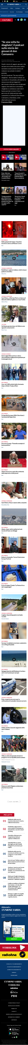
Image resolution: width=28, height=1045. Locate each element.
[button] (15, 20)
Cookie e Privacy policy (14, 1002)
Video (11, 8)
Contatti (14, 1011)
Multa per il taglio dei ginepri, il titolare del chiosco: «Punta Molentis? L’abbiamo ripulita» (16, 877)
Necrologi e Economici (14, 1005)
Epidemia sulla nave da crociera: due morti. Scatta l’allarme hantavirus (16, 821)
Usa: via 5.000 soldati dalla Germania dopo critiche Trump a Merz (12, 385)
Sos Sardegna (19, 12)
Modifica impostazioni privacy (14, 1014)
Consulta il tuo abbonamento (14, 964)
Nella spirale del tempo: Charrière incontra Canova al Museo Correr (11, 242)
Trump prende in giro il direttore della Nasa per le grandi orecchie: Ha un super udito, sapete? (7, 200)
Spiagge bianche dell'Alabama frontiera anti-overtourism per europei (13, 672)
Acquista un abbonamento (14, 966)
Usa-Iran (12, 12)
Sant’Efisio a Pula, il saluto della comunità (14, 502)
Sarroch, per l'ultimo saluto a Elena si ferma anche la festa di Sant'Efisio (16, 861)
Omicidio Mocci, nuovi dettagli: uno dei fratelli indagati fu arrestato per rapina (15, 845)
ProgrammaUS (4, 8)
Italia (23, 8)
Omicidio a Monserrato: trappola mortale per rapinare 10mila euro (15, 837)
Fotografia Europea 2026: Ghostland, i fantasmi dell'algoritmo (12, 416)
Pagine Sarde (14, 975)
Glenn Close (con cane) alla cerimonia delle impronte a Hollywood (12, 472)
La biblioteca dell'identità (14, 969)
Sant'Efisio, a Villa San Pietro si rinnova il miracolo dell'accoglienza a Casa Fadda (13, 298)
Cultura (6, 20)
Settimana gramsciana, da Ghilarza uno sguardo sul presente (13, 327)
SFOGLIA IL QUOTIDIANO (8, 15)
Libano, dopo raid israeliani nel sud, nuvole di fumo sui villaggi (11, 530)
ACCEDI (24, 1)
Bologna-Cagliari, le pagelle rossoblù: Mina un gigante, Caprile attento (16, 895)
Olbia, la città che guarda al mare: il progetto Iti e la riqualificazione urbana (13, 756)
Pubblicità (14, 1008)
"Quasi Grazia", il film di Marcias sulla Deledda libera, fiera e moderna (20, 175)
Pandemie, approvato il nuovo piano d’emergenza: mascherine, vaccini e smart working (16, 829)
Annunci (14, 972)
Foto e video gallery (11, 149)
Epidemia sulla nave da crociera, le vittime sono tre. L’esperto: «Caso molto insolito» (16, 854)
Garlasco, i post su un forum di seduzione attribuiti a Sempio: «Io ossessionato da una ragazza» (16, 870)
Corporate (14, 1019)
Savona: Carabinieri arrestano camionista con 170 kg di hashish (13, 643)
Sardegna (17, 8)
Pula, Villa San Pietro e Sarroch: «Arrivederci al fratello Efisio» (6, 175)
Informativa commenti (14, 1017)
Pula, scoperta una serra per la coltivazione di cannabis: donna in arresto (14, 700)
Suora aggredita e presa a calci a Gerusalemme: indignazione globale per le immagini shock (13, 357)
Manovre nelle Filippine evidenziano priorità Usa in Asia (12, 787)
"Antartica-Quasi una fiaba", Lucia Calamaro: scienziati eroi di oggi (20, 200)
